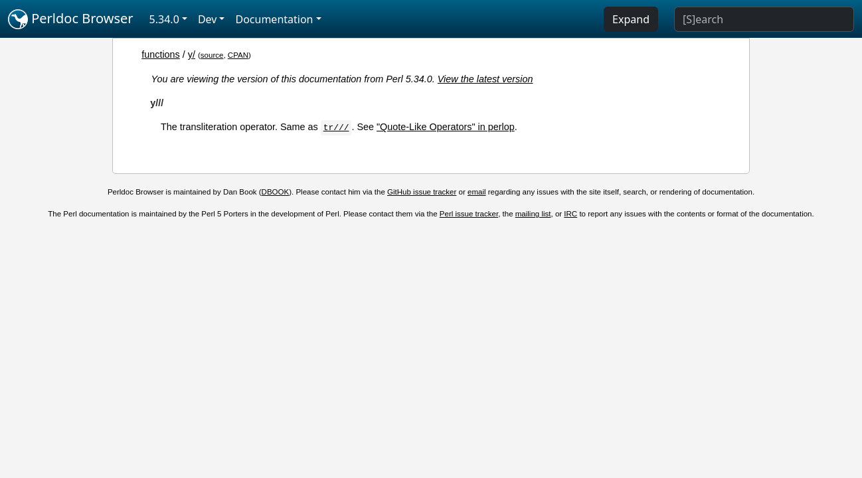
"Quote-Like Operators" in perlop (446, 126)
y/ (191, 54)
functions (160, 54)
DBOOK (276, 192)
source (212, 55)
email (477, 192)
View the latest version (485, 79)
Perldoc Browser (70, 19)
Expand (630, 19)
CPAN (238, 55)
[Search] (764, 19)
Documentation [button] (274, 19)
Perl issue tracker (469, 214)
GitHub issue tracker (421, 192)
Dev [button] (207, 19)
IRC (570, 214)
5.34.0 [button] (164, 19)
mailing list (533, 214)
